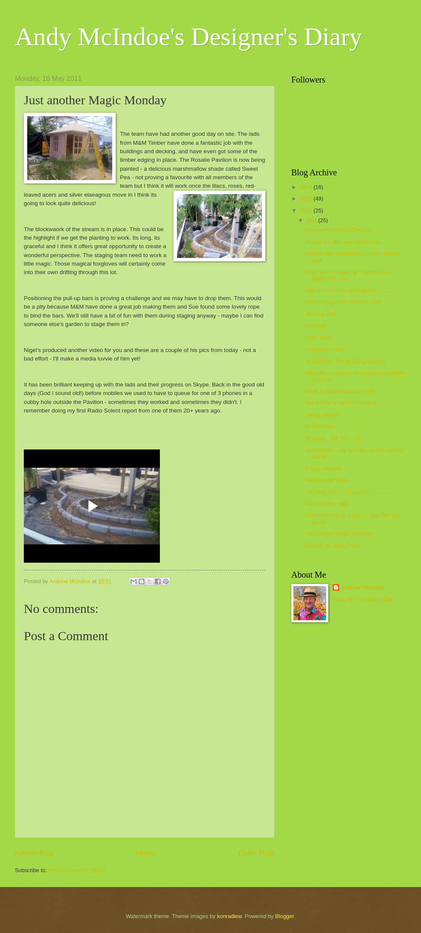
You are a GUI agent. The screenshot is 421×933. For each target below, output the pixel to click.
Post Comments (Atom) (76, 870)
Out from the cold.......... (333, 504)
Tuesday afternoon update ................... (352, 492)
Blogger (284, 916)
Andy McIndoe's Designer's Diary (188, 37)
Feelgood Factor (325, 349)
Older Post (256, 853)
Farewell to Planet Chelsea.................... (353, 230)
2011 (306, 210)
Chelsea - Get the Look (333, 438)
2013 (306, 187)
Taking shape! (322, 415)
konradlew (229, 916)
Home (146, 853)
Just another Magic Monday (338, 533)
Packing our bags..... (330, 480)
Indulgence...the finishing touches (345, 361)
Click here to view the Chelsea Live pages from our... (347, 275)
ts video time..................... (336, 426)
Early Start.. (319, 337)
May (312, 220)
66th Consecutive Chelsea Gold (343, 302)
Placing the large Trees (333, 545)
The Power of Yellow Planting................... (355, 403)
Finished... (317, 326)
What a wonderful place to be (340, 391)
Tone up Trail (320, 314)
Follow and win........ (329, 468)
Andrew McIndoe (363, 587)
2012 (306, 198)
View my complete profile (363, 599)
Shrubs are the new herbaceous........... (352, 242)
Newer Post (34, 853)
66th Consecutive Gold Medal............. (350, 290)
